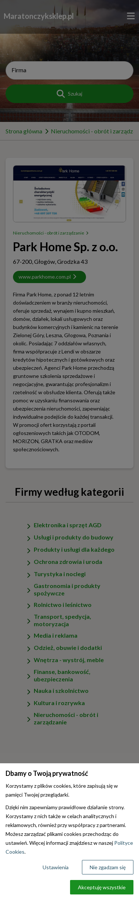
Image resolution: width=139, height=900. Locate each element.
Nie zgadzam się (108, 867)
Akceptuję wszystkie (102, 887)
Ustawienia (56, 867)
